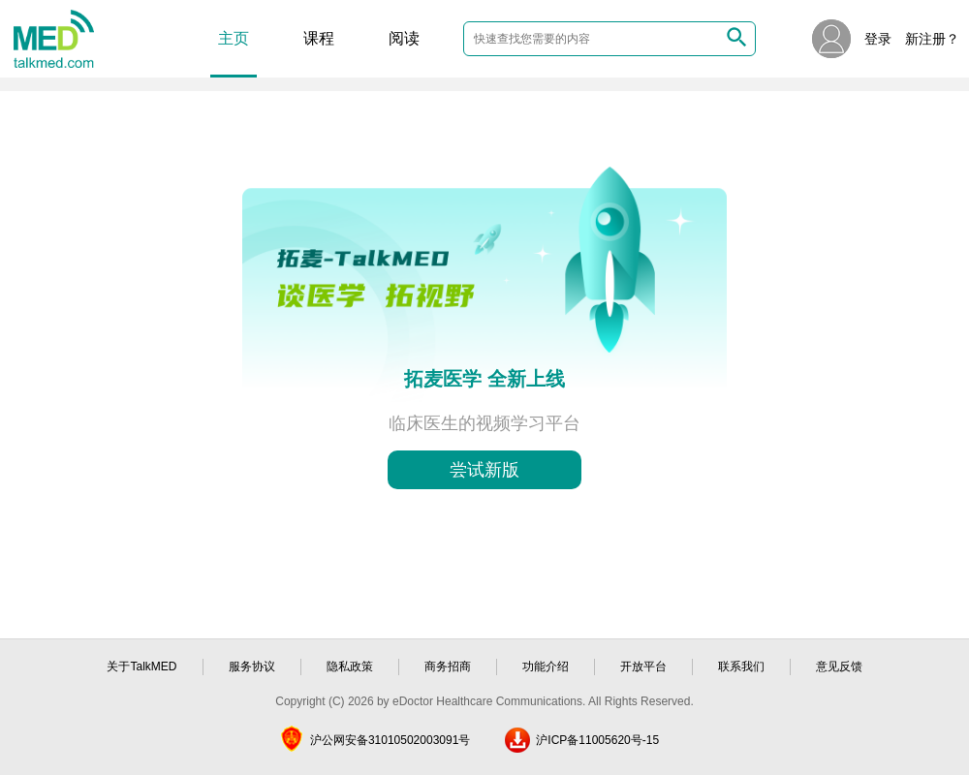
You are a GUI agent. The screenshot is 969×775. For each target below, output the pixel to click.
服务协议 (252, 666)
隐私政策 (350, 666)
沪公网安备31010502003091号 (390, 740)
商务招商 (447, 666)
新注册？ (932, 38)
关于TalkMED (141, 666)
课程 (318, 38)
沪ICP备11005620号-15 (597, 740)
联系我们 (741, 666)
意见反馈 (839, 666)
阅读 (404, 38)
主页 (233, 38)
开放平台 (643, 666)
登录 (877, 38)
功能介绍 (545, 666)
